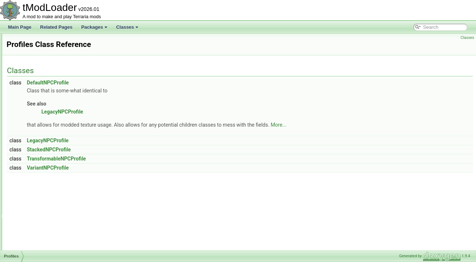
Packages (94, 27)
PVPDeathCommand (44, 241)
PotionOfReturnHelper (45, 49)
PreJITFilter (35, 113)
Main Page (19, 27)
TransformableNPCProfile (147, 159)
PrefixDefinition (38, 81)
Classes (127, 27)
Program (32, 153)
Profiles (31, 145)
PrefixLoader (36, 105)
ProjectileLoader (40, 209)
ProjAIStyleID (37, 169)
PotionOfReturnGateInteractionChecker (62, 41)
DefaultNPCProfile (139, 83)
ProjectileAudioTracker (46, 185)
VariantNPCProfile (139, 168)
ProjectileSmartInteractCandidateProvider (64, 217)
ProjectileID (35, 201)
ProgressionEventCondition (50, 161)
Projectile (33, 177)
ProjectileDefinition (42, 193)
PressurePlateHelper (44, 121)
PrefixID (32, 89)
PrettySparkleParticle (44, 129)
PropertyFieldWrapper (45, 225)
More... (369, 125)
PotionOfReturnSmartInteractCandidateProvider (70, 57)
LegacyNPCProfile (153, 112)
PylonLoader (36, 249)
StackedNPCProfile (140, 149)
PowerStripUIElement (45, 65)
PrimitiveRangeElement (47, 137)
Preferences (36, 73)
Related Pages (56, 27)
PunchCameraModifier (45, 233)
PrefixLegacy (36, 97)
